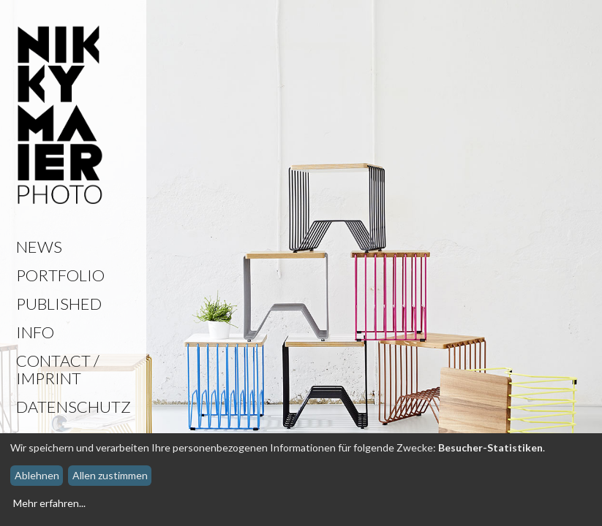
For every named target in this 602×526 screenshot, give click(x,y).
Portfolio (60, 275)
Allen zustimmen (110, 475)
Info (35, 332)
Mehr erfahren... (49, 503)
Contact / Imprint (57, 369)
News (39, 246)
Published (59, 303)
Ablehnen (37, 475)
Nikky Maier (60, 116)
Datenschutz (73, 406)
